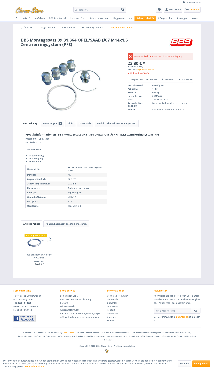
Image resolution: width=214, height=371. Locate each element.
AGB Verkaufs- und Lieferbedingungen (79, 317)
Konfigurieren (201, 363)
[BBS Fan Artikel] (57, 18)
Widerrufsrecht (67, 306)
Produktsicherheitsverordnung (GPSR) (116, 123)
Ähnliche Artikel (31, 223)
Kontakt (111, 309)
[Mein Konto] (173, 10)
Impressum (112, 306)
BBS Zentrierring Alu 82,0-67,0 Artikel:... (39, 256)
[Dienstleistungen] (99, 18)
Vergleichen (135, 79)
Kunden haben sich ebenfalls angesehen (66, 223)
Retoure (64, 302)
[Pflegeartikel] (165, 18)
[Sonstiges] (181, 18)
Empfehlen (186, 79)
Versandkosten (70, 332)
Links (70, 123)
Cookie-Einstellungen (117, 295)
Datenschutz (113, 313)
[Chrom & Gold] (78, 18)
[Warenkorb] (192, 10)
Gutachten (112, 302)
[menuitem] (99, 10)
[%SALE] (26, 18)
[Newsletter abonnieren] (195, 311)
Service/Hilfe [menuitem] (191, 2)
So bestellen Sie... (69, 295)
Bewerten (168, 79)
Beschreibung (30, 123)
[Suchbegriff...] (99, 10)
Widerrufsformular (69, 309)
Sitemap (111, 320)
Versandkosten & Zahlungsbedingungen (80, 313)
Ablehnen (184, 363)
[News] (194, 18)
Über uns (111, 317)
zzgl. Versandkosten (146, 69)
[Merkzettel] (159, 10)
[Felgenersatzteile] (122, 18)
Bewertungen (52, 123)
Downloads (85, 123)
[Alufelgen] (39, 18)
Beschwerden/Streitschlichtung (75, 299)
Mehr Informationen (35, 366)
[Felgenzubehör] (145, 18)
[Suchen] (123, 10)
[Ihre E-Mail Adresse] (172, 311)
